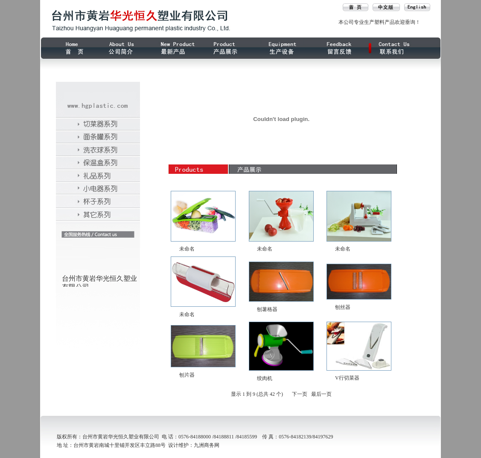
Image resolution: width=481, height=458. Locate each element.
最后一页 (321, 394)
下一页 (299, 394)
